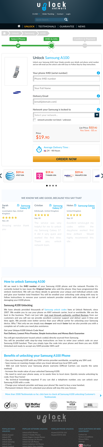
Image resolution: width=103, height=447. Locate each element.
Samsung (29, 33)
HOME (19, 26)
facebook (87, 443)
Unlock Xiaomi (7, 434)
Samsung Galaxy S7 (60, 206)
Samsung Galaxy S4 (89, 206)
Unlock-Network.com (51, 401)
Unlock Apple (7, 422)
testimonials (47, 26)
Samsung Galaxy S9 (28, 206)
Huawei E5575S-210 (59, 415)
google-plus (99, 443)
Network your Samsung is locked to (52, 109)
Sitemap (82, 424)
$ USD (35, 14)
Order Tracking (48, 14)
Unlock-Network (51, 6)
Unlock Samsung (8, 424)
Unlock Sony (6, 427)
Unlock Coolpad (8, 429)
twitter (93, 443)
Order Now (66, 159)
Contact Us (83, 417)
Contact (60, 14)
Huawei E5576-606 (58, 417)
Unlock (29, 26)
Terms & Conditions (86, 419)
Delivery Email (40, 95)
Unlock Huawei (7, 417)
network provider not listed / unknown (54, 120)
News (81, 26)
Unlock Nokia (7, 431)
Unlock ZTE (6, 420)
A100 (43, 33)
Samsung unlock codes (55, 292)
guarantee (67, 26)
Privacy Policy (84, 422)
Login (68, 14)
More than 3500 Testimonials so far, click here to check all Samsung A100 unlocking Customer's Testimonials (50, 378)
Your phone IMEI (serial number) (50, 72)
